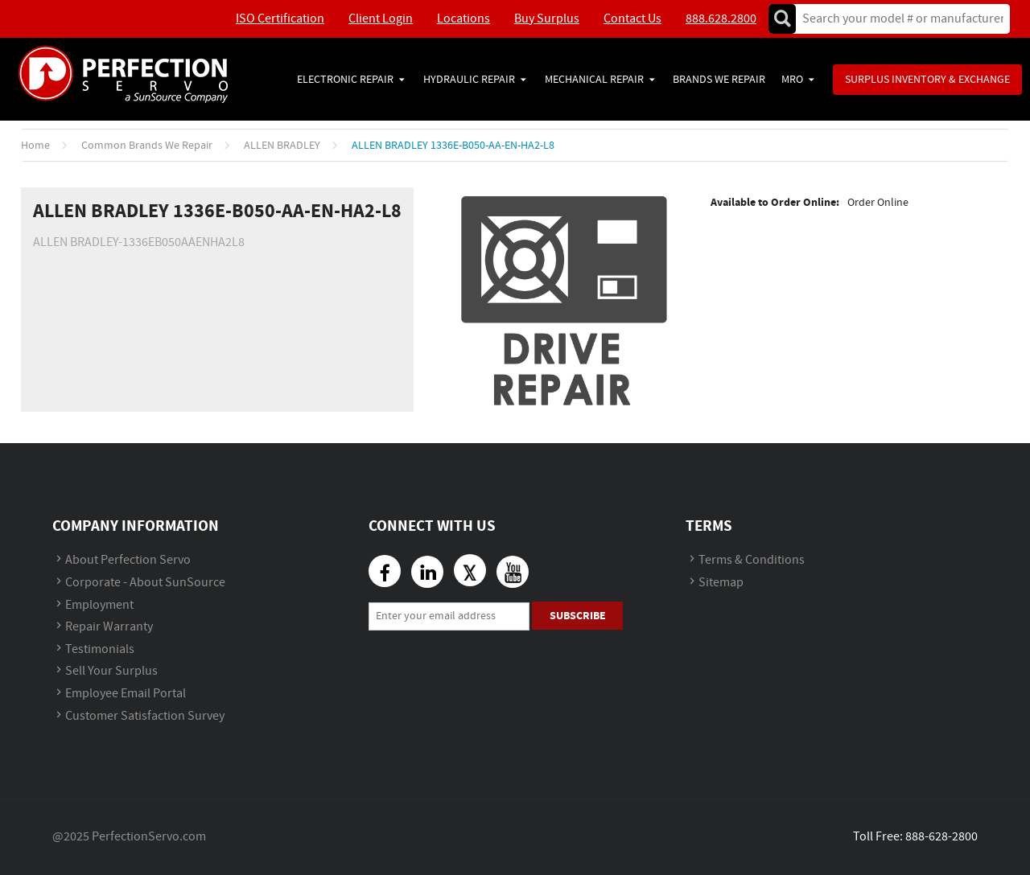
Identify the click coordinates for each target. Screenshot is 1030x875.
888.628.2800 (721, 18)
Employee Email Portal (125, 693)
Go (782, 19)
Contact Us (632, 18)
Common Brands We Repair (146, 145)
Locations (463, 18)
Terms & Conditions (751, 560)
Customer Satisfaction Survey (145, 716)
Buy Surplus (546, 18)
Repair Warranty (109, 626)
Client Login (380, 18)
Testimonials (99, 649)
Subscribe (578, 615)
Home (35, 145)
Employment (99, 605)
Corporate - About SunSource (145, 582)
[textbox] (897, 19)
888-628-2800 (941, 836)
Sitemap (721, 582)
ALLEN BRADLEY (282, 145)
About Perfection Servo (128, 560)
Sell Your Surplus (111, 671)
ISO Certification (280, 18)
